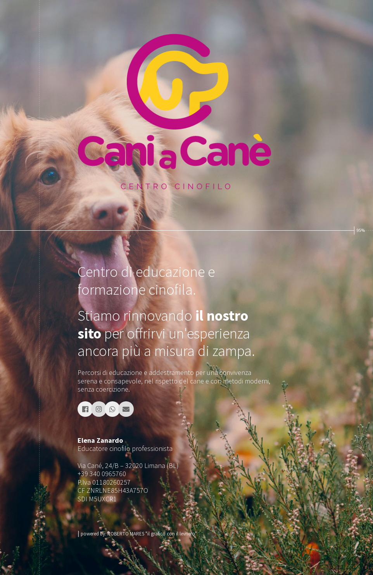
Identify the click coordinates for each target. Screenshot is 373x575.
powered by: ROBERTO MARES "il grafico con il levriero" (139, 533)
